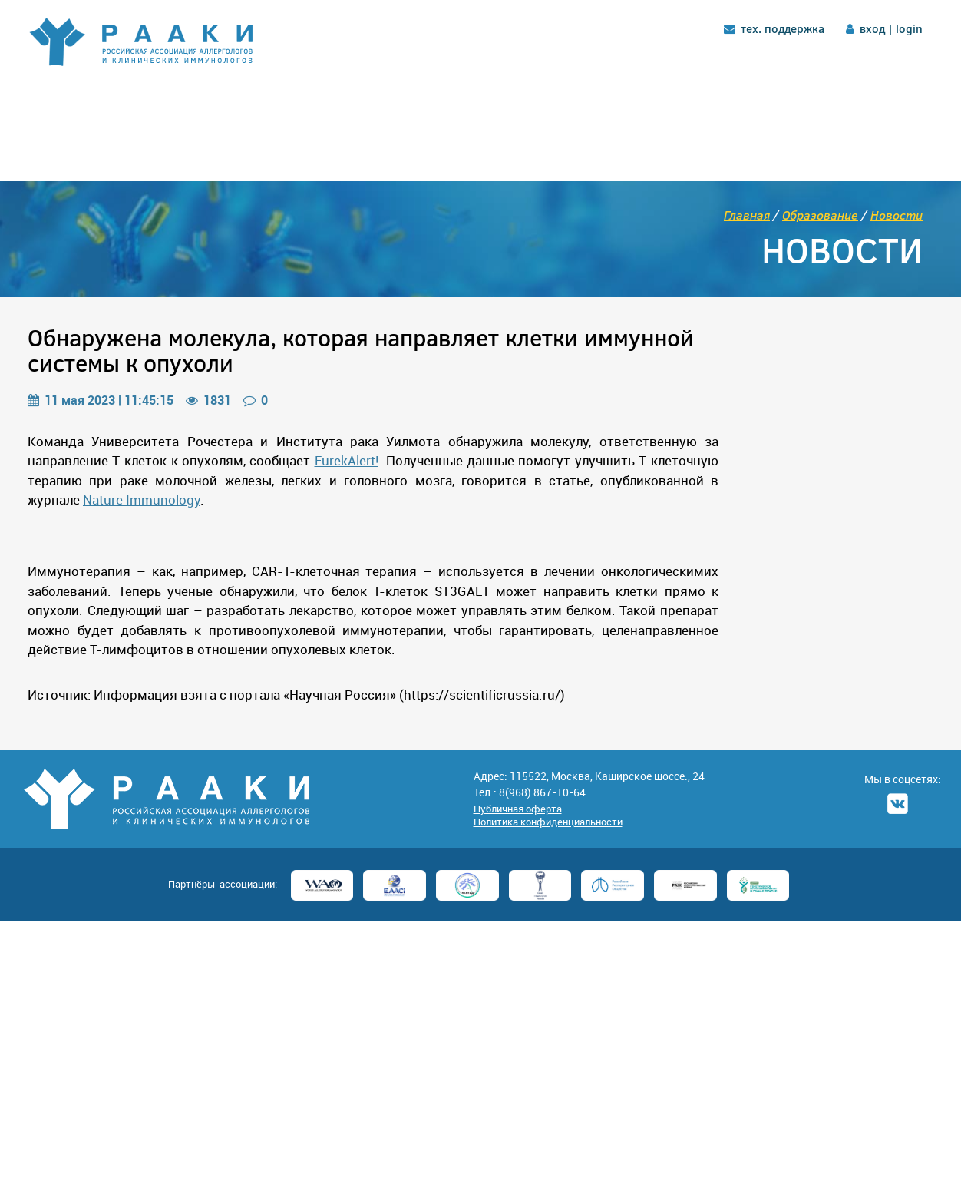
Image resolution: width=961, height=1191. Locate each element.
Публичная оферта (518, 808)
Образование (820, 215)
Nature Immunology (141, 499)
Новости (896, 215)
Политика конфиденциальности (548, 822)
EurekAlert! (346, 460)
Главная (747, 215)
